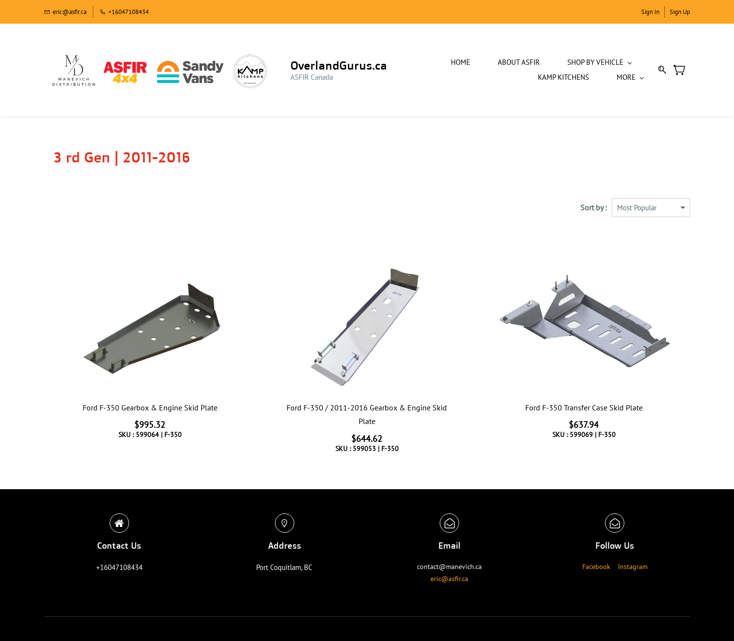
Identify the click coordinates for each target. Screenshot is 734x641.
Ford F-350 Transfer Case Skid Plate (584, 403)
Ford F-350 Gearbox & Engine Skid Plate (150, 403)
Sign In (650, 12)
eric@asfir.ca (449, 574)
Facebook (596, 562)
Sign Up (680, 12)
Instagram (633, 562)
